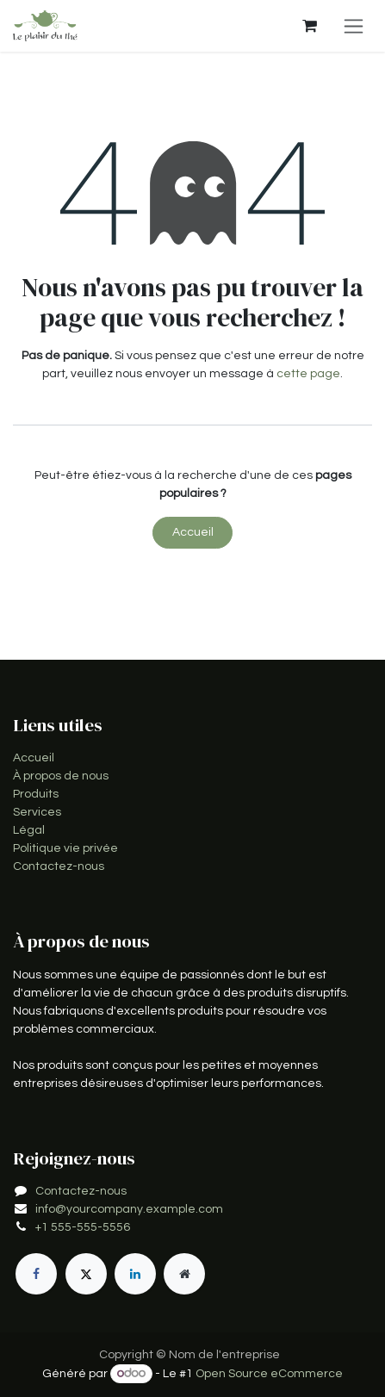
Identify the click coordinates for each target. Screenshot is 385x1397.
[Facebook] (36, 1274)
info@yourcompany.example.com (129, 1209)
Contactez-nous (58, 866)
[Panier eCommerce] (309, 26)
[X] (86, 1274)
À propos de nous (61, 776)
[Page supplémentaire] (184, 1274)
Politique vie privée (65, 848)
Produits (36, 794)
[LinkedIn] (135, 1274)
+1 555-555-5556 (82, 1227)
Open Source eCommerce (269, 1374)
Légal (29, 830)
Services (37, 812)
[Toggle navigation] (353, 26)
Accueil (193, 532)
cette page (308, 374)
